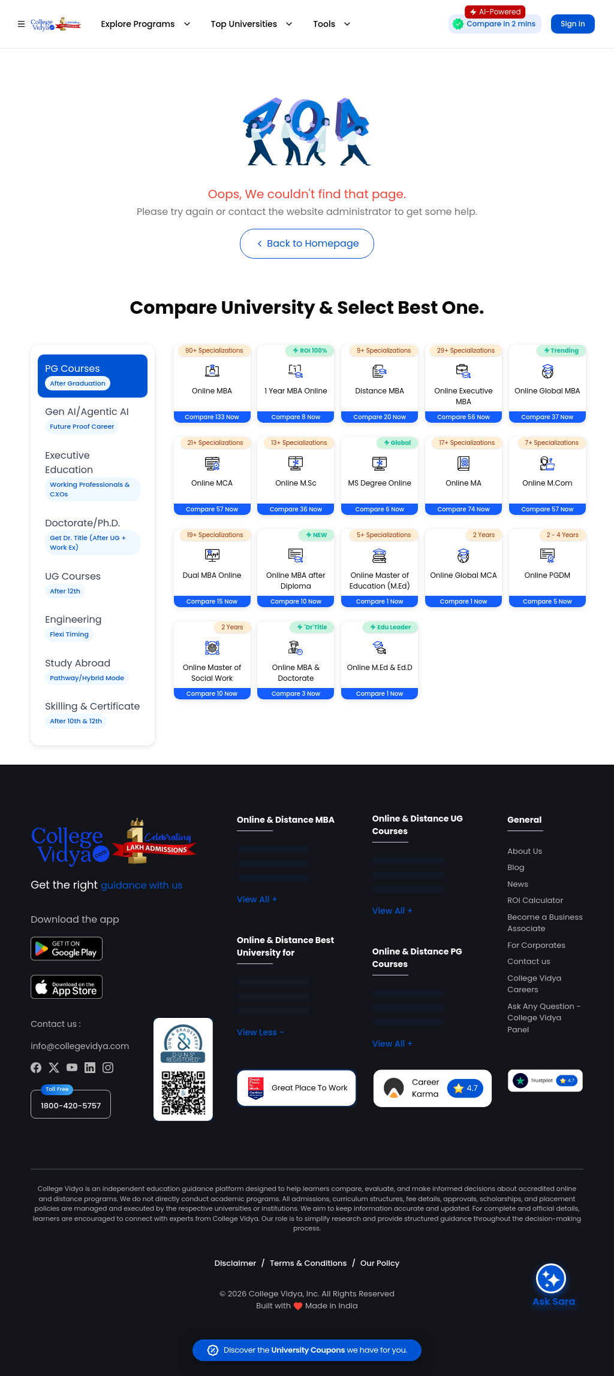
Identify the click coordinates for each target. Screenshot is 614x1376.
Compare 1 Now (380, 601)
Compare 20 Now (380, 417)
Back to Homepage (307, 243)
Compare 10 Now (295, 601)
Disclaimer (236, 1263)
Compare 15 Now (211, 601)
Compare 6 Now (379, 509)
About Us (524, 851)
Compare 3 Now (296, 693)
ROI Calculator (535, 900)
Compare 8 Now (296, 417)
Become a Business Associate (545, 923)
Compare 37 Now (548, 417)
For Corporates (536, 945)
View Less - (260, 1032)
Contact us (528, 961)
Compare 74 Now (464, 509)
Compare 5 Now (547, 601)
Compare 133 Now (212, 417)
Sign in (573, 24)
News (517, 884)
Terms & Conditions (308, 1263)
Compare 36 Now (296, 509)
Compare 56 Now (463, 417)
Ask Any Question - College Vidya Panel (543, 1018)
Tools (332, 24)
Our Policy (379, 1263)
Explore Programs (146, 24)
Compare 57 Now (212, 509)
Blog (515, 867)
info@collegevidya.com (80, 1046)
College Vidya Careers (534, 984)
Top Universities (252, 24)
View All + (257, 899)
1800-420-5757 (71, 1105)
